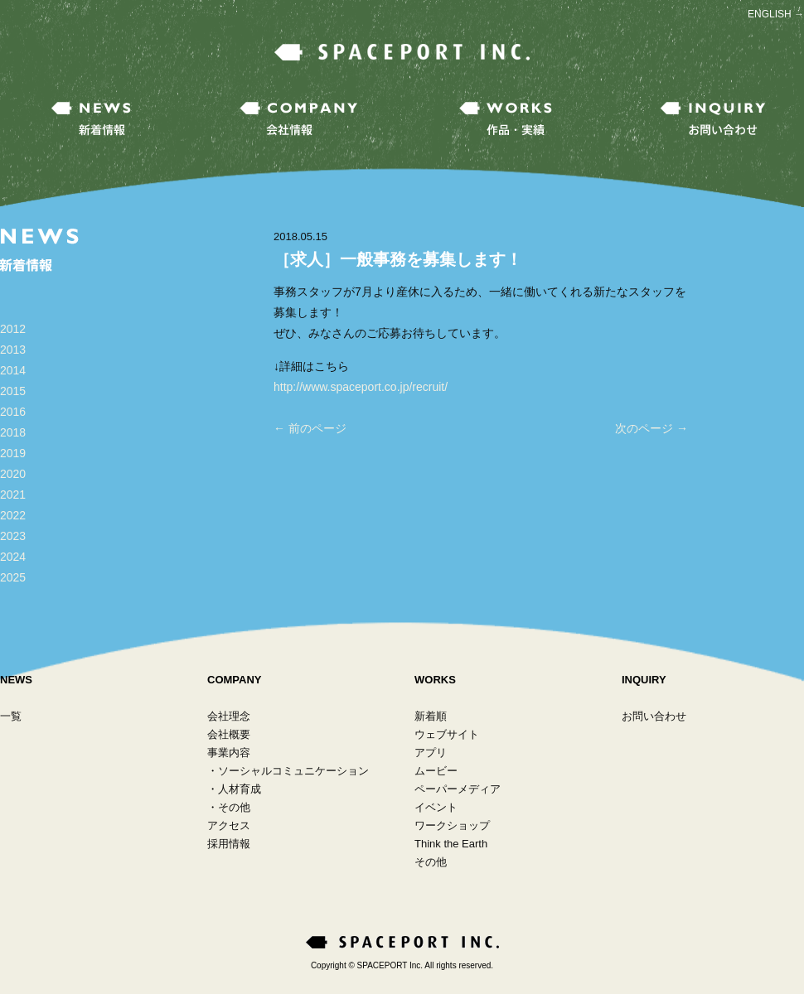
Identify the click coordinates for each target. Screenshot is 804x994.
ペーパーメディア (457, 789)
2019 (13, 453)
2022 (13, 515)
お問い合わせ (654, 716)
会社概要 (228, 734)
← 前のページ (310, 428)
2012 (13, 328)
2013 (13, 349)
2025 (13, 577)
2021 (13, 494)
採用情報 (228, 843)
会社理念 (228, 716)
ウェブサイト (446, 734)
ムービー (436, 771)
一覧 (11, 716)
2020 (13, 473)
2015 (13, 391)
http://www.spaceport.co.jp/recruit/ (361, 386)
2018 (13, 432)
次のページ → (651, 428)
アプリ (430, 752)
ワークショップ (452, 825)
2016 (13, 411)
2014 (13, 370)
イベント (436, 807)
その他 (234, 807)
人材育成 (239, 789)
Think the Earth (450, 843)
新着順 (430, 716)
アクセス (228, 825)
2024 (13, 556)
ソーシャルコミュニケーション (293, 771)
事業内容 (228, 752)
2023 (13, 536)
